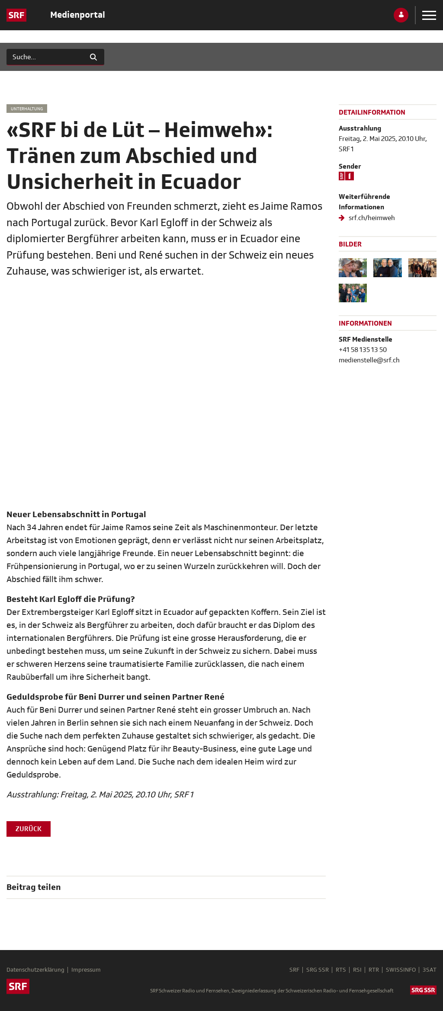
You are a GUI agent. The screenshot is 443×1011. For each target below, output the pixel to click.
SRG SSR (317, 970)
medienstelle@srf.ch (369, 360)
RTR (374, 970)
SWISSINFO (401, 970)
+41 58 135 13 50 (363, 350)
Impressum (86, 970)
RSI (357, 970)
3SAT (430, 970)
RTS (341, 970)
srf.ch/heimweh (371, 218)
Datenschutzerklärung (35, 970)
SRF (294, 970)
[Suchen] (44, 57)
